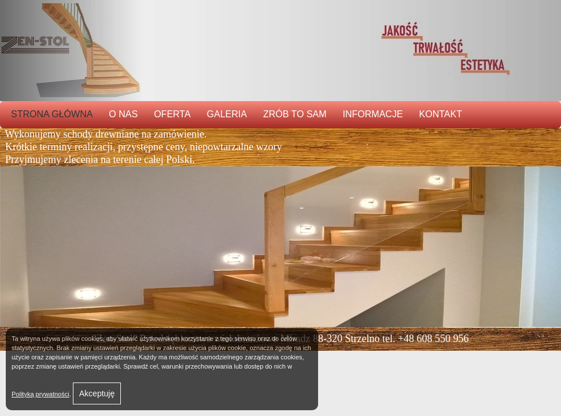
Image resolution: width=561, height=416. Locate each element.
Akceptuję (97, 393)
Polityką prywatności (40, 394)
